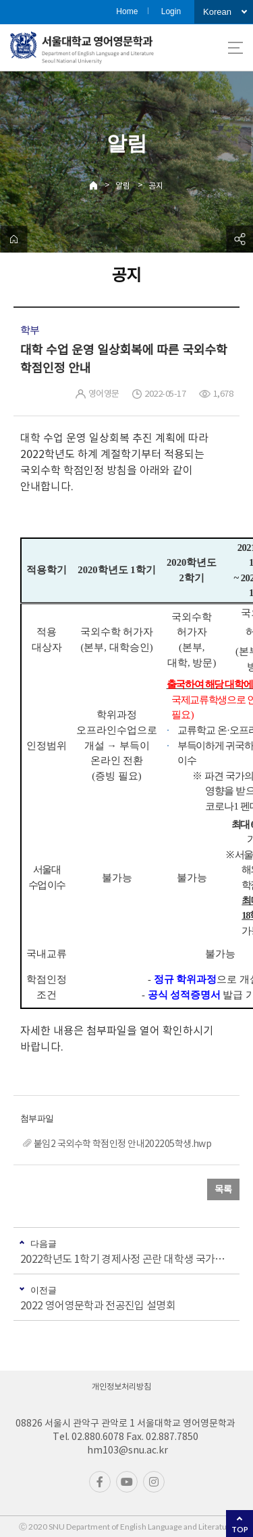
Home (127, 11)
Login (171, 11)
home (13, 239)
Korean (217, 12)
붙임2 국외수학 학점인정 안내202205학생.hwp (122, 1144)
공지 (155, 186)
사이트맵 (235, 48)
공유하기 (239, 239)
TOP (239, 1529)
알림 (122, 186)
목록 (223, 1189)
